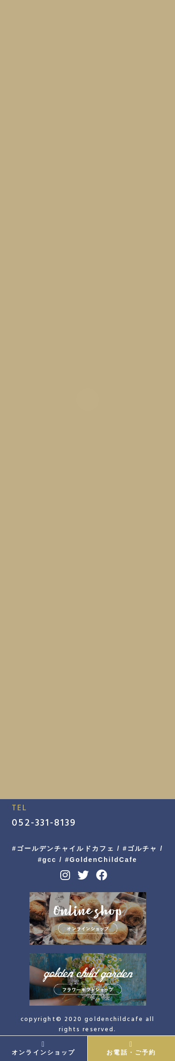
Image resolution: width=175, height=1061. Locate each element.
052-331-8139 (44, 823)
